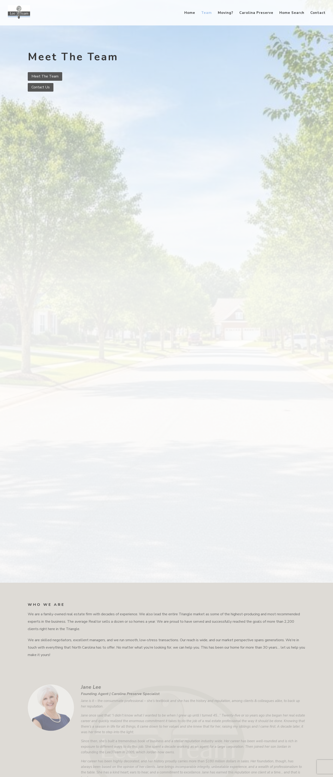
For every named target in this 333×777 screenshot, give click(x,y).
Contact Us (40, 87)
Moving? (225, 13)
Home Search (291, 13)
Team (206, 13)
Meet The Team (45, 76)
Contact (318, 13)
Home (189, 13)
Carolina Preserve (256, 13)
